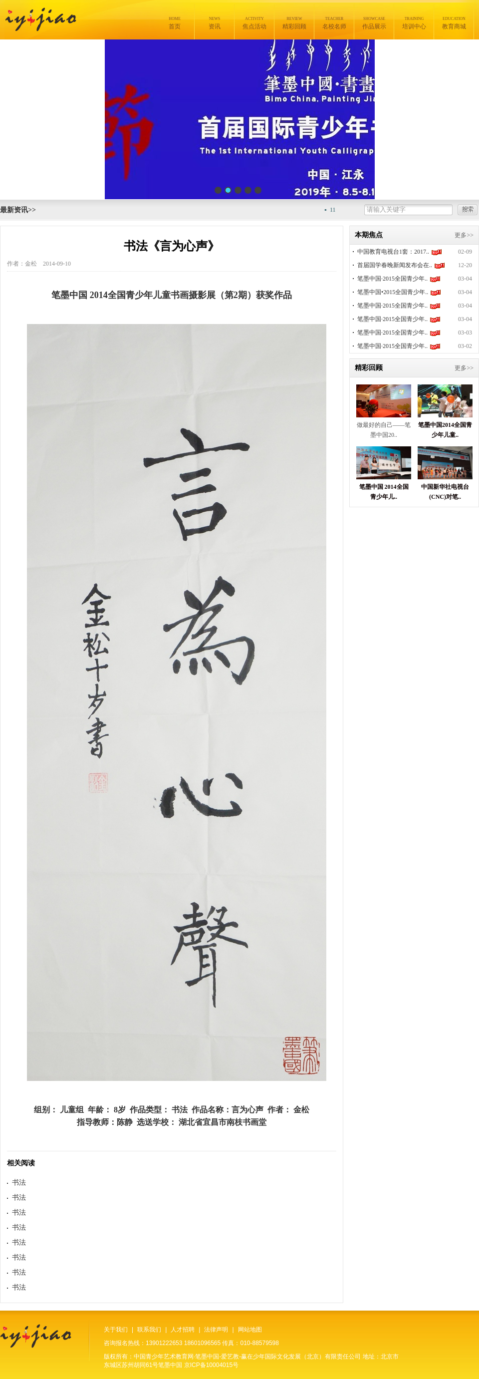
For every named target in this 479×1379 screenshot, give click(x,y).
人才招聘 (183, 1329)
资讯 (215, 23)
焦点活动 (254, 23)
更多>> (464, 235)
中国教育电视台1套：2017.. (393, 251)
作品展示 (374, 23)
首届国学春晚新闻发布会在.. (394, 265)
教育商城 (454, 23)
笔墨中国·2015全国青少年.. (392, 278)
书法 (19, 1182)
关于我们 (116, 1329)
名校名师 (334, 23)
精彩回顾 (294, 23)
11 (341, 209)
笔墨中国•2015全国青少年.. (392, 292)
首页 (175, 23)
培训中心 (414, 23)
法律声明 (216, 1329)
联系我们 (149, 1329)
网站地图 (250, 1329)
